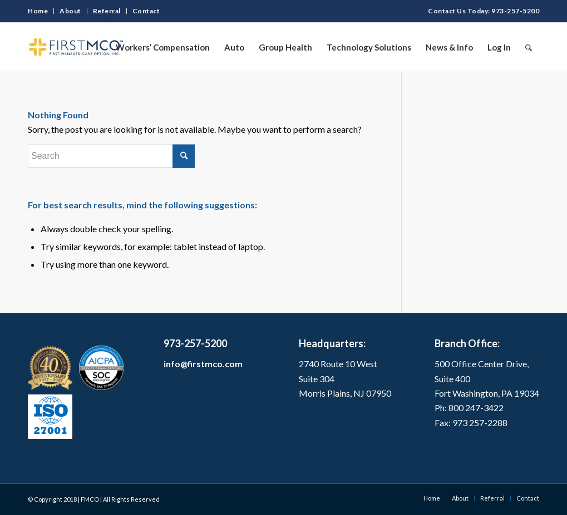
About (70, 11)
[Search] (528, 47)
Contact (146, 11)
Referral (107, 11)
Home (38, 11)
